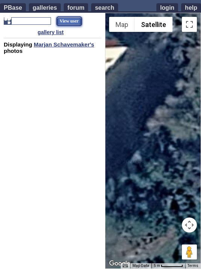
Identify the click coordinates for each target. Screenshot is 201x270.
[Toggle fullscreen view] (189, 24)
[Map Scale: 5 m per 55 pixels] (168, 265)
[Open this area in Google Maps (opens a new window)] (119, 263)
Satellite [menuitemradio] (153, 24)
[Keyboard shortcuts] (125, 265)
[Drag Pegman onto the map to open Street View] (189, 252)
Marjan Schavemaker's (64, 44)
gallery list (50, 32)
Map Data (140, 266)
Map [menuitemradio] (122, 24)
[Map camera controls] (189, 225)
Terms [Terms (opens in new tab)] (193, 266)
